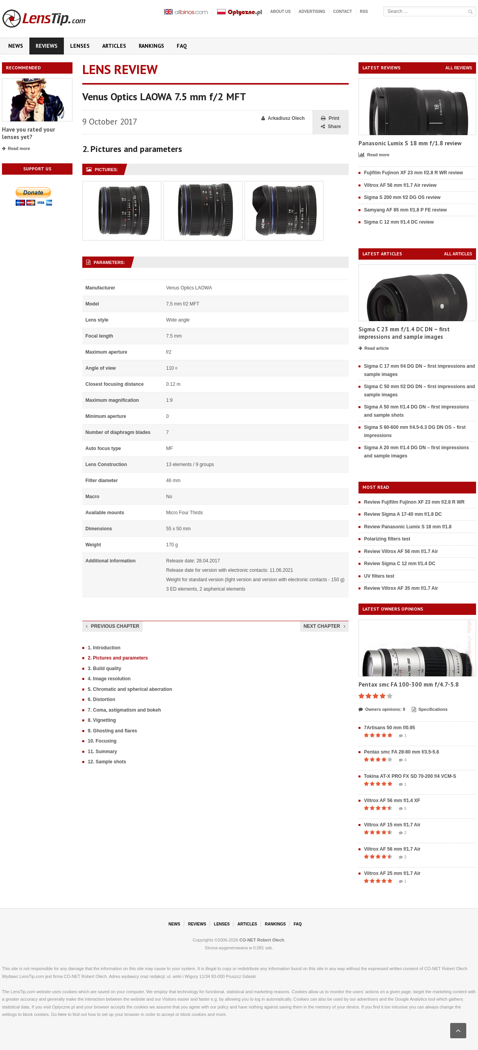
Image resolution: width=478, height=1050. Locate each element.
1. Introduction (104, 648)
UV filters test (379, 576)
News (15, 45)
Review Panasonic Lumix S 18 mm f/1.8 (407, 527)
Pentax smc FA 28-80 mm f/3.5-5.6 (401, 752)
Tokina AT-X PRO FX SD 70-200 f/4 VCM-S (410, 776)
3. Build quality (104, 668)
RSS (364, 11)
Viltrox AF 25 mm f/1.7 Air (392, 873)
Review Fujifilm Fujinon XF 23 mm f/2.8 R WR (414, 502)
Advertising (312, 11)
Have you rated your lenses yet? (28, 133)
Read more (16, 149)
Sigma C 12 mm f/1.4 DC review (399, 222)
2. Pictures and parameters (118, 658)
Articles (114, 45)
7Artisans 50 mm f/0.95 (389, 727)
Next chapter (324, 626)
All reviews (458, 68)
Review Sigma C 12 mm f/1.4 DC (399, 563)
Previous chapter (112, 626)
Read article (373, 348)
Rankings (151, 45)
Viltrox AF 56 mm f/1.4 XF (392, 800)
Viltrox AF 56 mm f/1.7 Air (392, 849)
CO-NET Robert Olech (261, 940)
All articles (458, 254)
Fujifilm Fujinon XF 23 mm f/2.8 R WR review (413, 172)
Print (330, 118)
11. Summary (102, 751)
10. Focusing (102, 741)
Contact (342, 11)
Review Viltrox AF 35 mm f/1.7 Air (401, 588)
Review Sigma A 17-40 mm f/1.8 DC (403, 514)
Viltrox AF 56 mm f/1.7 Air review (400, 185)
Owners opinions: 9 (381, 710)
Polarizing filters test (387, 539)
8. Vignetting (102, 720)
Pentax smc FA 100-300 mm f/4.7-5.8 (408, 684)
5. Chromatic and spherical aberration (130, 689)
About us (280, 11)
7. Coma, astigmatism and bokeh (124, 710)
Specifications (430, 710)
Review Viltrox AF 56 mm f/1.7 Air (401, 551)
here (62, 1014)
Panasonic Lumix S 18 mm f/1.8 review (410, 143)
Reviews (47, 45)
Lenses (80, 45)
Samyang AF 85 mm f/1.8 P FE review (405, 210)
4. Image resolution (109, 678)
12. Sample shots (107, 761)
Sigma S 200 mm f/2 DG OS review (402, 197)
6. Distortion (101, 699)
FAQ (182, 45)
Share (331, 127)
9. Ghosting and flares (112, 731)
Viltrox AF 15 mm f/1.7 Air (392, 825)
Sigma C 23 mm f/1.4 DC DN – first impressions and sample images (404, 333)
